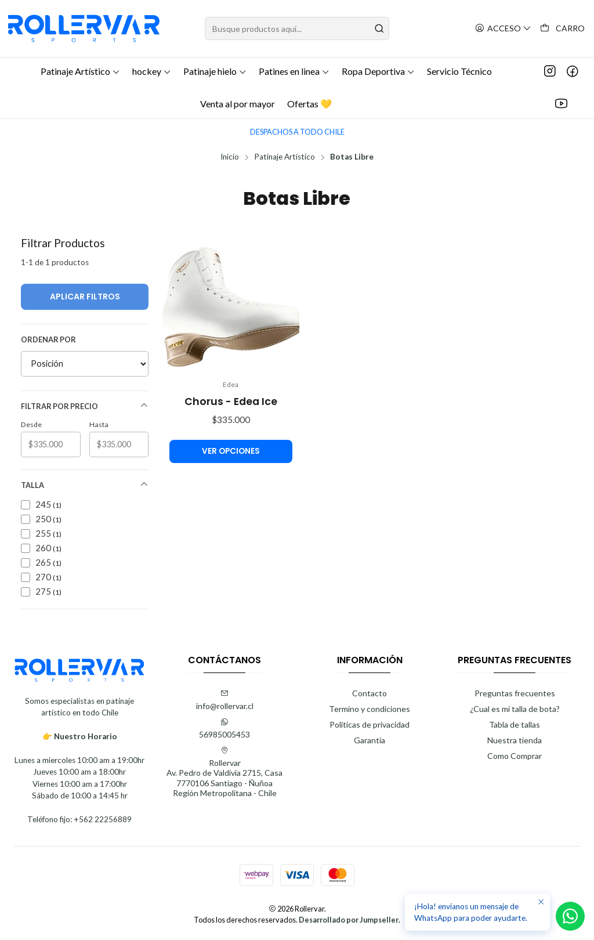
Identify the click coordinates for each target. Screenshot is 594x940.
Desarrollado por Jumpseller (349, 919)
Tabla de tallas (514, 724)
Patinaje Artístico (284, 157)
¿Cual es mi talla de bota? (515, 709)
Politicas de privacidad (369, 724)
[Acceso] (503, 28)
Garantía (369, 740)
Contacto (369, 693)
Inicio (229, 157)
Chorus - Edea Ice (230, 401)
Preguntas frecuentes (515, 693)
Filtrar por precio (84, 406)
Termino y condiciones (369, 709)
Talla (84, 485)
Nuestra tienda (514, 740)
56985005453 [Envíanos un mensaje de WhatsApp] (224, 728)
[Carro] (562, 28)
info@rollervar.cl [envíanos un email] (224, 700)
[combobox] (297, 28)
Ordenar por (48, 339)
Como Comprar (514, 756)
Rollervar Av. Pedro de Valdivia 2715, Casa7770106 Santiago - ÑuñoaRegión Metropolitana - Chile (224, 772)
